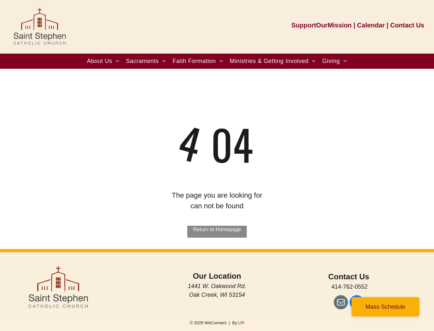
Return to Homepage (217, 229)
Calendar (371, 25)
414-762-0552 (349, 287)
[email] (341, 303)
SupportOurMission (321, 25)
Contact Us (407, 25)
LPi (241, 322)
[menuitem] (103, 61)
